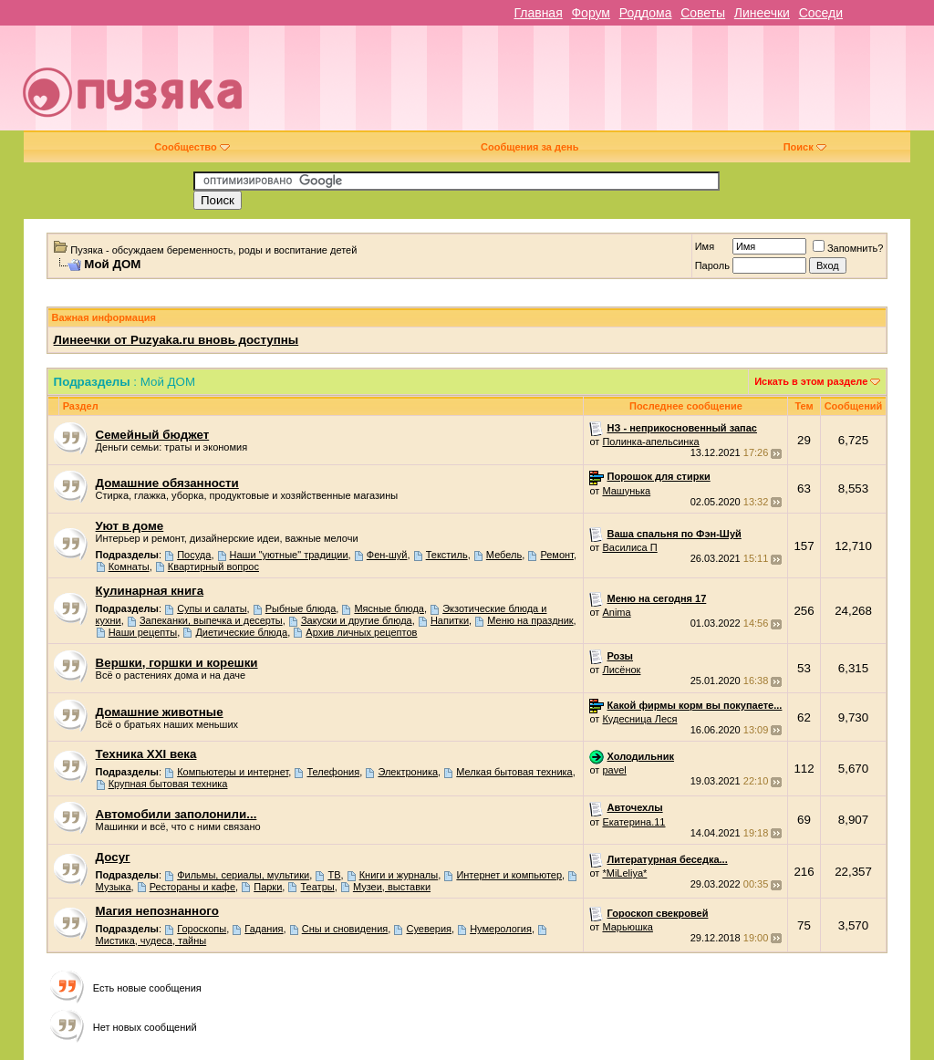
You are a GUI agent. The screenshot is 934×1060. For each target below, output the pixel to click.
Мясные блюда (389, 608)
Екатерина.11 (633, 821)
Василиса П (629, 547)
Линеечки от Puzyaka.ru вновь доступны (176, 340)
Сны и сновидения (345, 928)
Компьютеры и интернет (232, 771)
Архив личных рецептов (361, 632)
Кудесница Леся (639, 718)
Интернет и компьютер (509, 874)
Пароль (712, 265)
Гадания (263, 928)
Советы (702, 12)
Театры (318, 886)
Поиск (805, 146)
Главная (538, 12)
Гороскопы (201, 928)
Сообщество (191, 146)
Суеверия (428, 928)
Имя (704, 246)
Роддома (645, 12)
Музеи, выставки (392, 886)
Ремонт (557, 554)
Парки (268, 886)
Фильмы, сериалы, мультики (243, 874)
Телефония (332, 771)
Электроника (408, 771)
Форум (590, 12)
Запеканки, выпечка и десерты (211, 620)
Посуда (194, 554)
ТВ (333, 874)
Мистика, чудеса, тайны (151, 940)
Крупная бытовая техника (168, 783)
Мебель (504, 554)
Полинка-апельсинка (650, 441)
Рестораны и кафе (192, 886)
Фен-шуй (387, 554)
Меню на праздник (530, 620)
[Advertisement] (598, 84)
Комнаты (129, 566)
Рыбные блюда (300, 608)
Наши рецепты (143, 632)
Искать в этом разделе (810, 381)
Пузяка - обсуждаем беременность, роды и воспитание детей (213, 249)
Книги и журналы (399, 874)
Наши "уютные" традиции (289, 554)
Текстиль (447, 554)
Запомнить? (848, 248)
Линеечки (762, 12)
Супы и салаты (211, 608)
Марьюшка (627, 926)
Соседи (821, 12)
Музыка (113, 886)
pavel (614, 769)
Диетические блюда (241, 632)
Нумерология (501, 928)
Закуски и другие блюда (356, 620)
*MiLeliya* (624, 873)
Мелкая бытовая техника (514, 771)
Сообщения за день (529, 146)
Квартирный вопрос (213, 566)
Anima (616, 612)
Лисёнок (621, 669)
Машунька (626, 490)
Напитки (450, 620)
